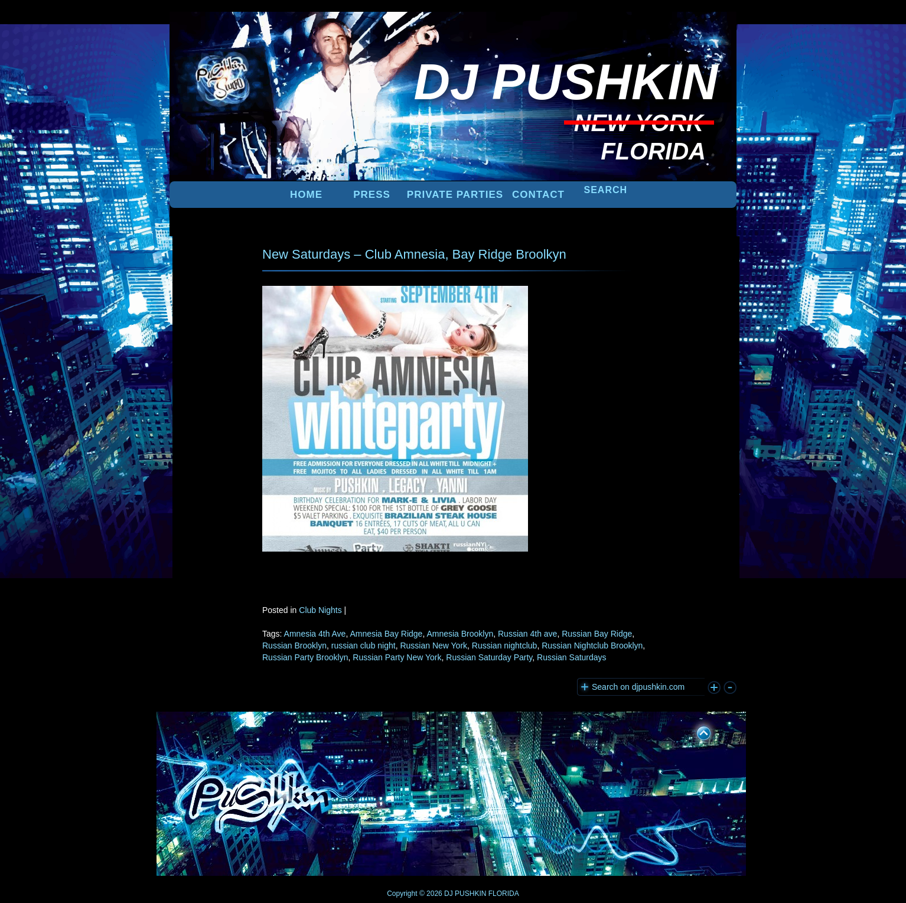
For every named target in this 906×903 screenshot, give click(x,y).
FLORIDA (503, 893)
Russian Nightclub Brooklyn (592, 645)
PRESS (371, 194)
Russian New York (433, 645)
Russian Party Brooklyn (305, 657)
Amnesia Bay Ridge (386, 633)
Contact (538, 194)
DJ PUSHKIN (464, 893)
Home (306, 194)
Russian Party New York (397, 657)
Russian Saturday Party (489, 657)
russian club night (363, 645)
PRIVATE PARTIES (455, 194)
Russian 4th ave (527, 633)
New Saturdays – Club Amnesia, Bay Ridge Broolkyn (414, 254)
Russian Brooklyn (294, 645)
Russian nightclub (504, 645)
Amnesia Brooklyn (459, 633)
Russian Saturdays (572, 657)
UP (695, 731)
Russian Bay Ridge (597, 633)
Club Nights (320, 610)
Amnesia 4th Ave (315, 633)
